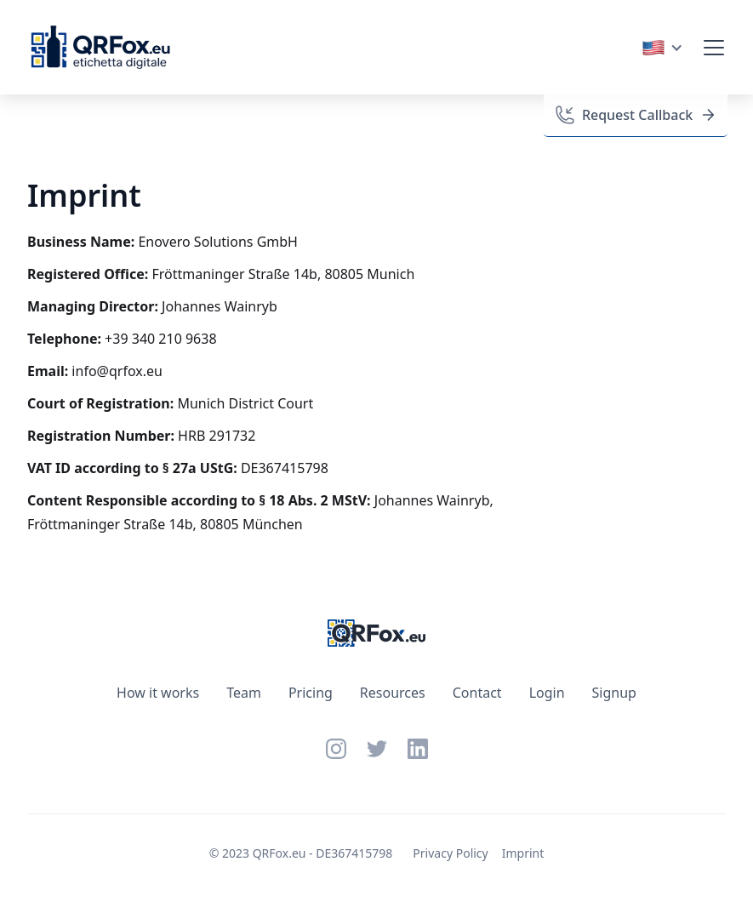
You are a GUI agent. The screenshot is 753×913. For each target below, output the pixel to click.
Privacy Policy (450, 853)
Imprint (523, 853)
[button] (662, 47)
